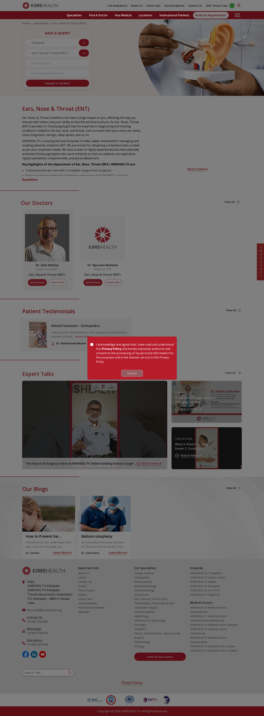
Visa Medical (123, 15)
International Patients (174, 15)
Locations (145, 15)
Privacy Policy (111, 349)
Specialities (74, 15)
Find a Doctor (98, 15)
